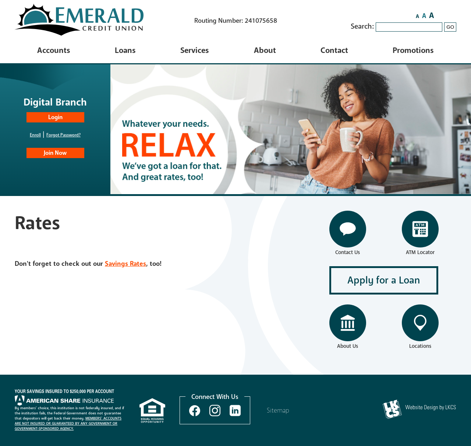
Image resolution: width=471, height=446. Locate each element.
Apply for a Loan (383, 280)
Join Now (55, 153)
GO (450, 27)
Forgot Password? (63, 135)
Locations (420, 346)
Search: (363, 26)
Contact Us (347, 252)
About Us (347, 346)
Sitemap (278, 410)
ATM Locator (420, 252)
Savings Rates (125, 263)
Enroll (35, 135)
